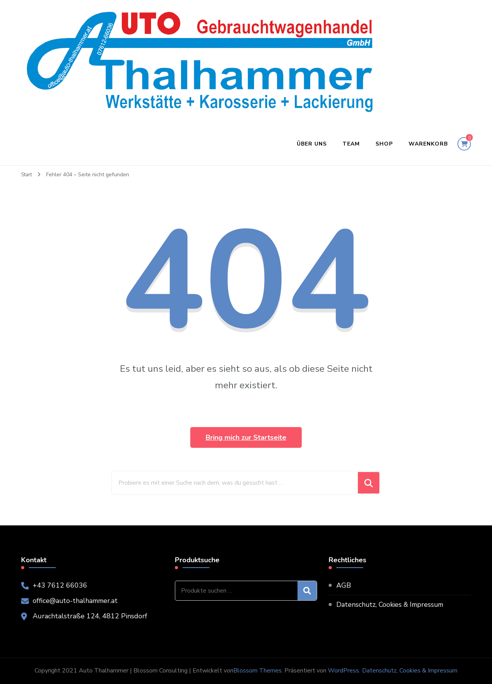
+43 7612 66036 (60, 585)
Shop (384, 143)
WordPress (343, 670)
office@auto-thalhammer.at (76, 600)
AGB (343, 585)
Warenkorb (428, 143)
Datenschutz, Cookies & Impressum (391, 604)
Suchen (307, 590)
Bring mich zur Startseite (246, 437)
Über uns (312, 143)
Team (351, 143)
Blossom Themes (257, 670)
